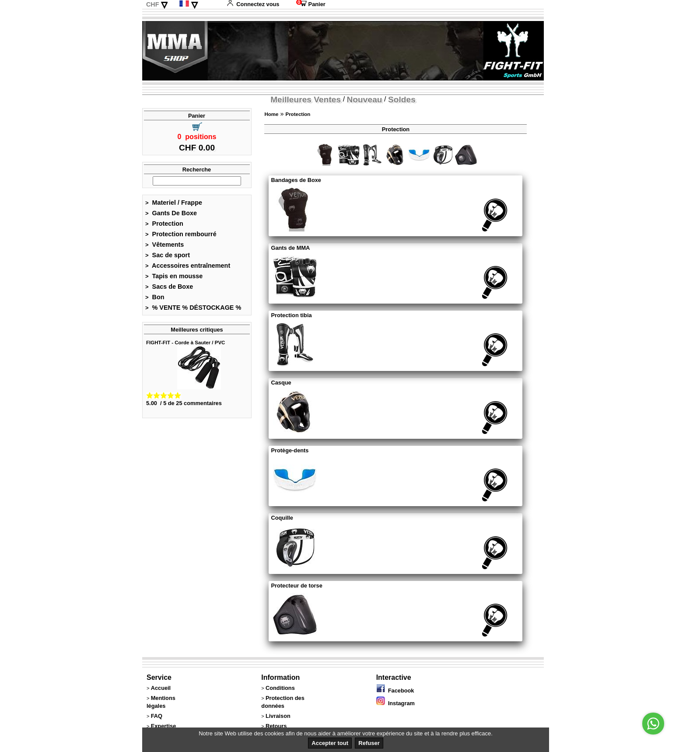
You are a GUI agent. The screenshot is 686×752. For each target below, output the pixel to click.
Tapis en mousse (174, 276)
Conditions (280, 688)
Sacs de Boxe (169, 286)
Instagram (395, 703)
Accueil (161, 688)
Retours (276, 726)
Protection (164, 223)
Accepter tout (330, 743)
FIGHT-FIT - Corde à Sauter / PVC (185, 342)
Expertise (163, 726)
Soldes (402, 99)
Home (271, 114)
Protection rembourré (181, 234)
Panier (311, 4)
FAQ (156, 716)
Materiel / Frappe (173, 202)
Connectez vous (253, 4)
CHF (152, 4)
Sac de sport (167, 255)
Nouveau (364, 99)
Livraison (278, 716)
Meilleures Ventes (305, 99)
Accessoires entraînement (187, 265)
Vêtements (164, 244)
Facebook (395, 690)
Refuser (368, 743)
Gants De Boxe (171, 213)
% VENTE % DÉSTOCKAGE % (193, 307)
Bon (154, 297)
